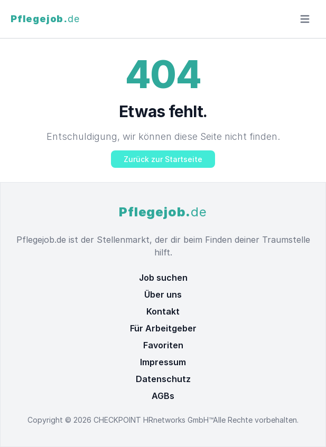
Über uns (163, 294)
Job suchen (163, 277)
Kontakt (163, 311)
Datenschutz (163, 379)
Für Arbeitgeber (163, 328)
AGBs (163, 396)
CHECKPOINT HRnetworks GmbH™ (153, 419)
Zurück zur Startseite (163, 159)
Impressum (163, 362)
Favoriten (163, 345)
